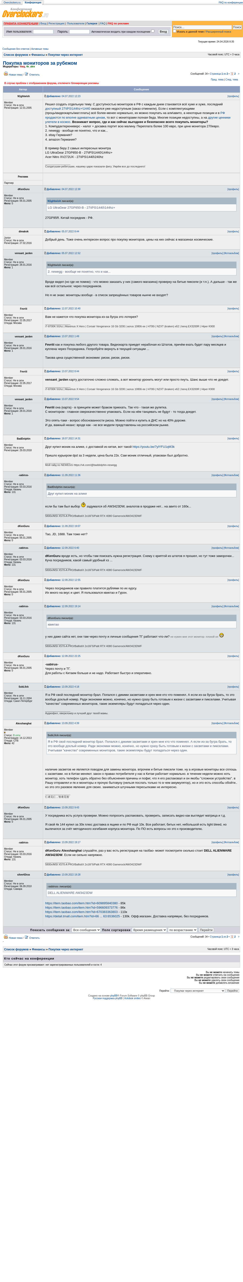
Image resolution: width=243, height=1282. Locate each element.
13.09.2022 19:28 (63, 874)
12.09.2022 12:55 (63, 580)
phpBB (113, 995)
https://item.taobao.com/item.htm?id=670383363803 (81, 912)
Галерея (91, 23)
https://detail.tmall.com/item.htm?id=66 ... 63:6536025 (82, 916)
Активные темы (40, 49)
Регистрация (56, 23)
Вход (43, 23)
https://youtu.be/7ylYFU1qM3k (154, 447)
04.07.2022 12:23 (63, 96)
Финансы (38, 55)
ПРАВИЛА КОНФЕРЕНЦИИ (21, 23)
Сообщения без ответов (15, 49)
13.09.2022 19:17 (63, 842)
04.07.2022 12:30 (63, 189)
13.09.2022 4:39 (63, 723)
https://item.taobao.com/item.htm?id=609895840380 (81, 903)
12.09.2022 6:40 (63, 548)
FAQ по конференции (231, 2)
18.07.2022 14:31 (63, 438)
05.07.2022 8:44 (63, 231)
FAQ (103, 23)
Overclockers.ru (12, 2)
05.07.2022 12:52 (63, 253)
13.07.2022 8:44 (63, 371)
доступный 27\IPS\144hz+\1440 (67, 108)
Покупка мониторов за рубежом (40, 63)
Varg (22, 66)
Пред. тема (217, 79)
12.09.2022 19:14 (63, 606)
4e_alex (30, 66)
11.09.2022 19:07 (63, 526)
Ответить (34, 74)
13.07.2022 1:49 (63, 336)
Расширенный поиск (218, 31)
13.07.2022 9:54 (63, 399)
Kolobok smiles (132, 998)
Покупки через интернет (65, 55)
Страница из (219, 73)
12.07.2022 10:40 (63, 308)
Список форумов (16, 55)
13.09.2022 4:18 (63, 686)
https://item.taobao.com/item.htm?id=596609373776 (81, 907)
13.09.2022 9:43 (63, 807)
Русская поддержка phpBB (107, 998)
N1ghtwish (54, 200)
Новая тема (15, 74)
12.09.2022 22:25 (63, 656)
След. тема (231, 79)
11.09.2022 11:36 (63, 475)
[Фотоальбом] (231, 253)
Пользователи (75, 23)
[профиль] (233, 96)
